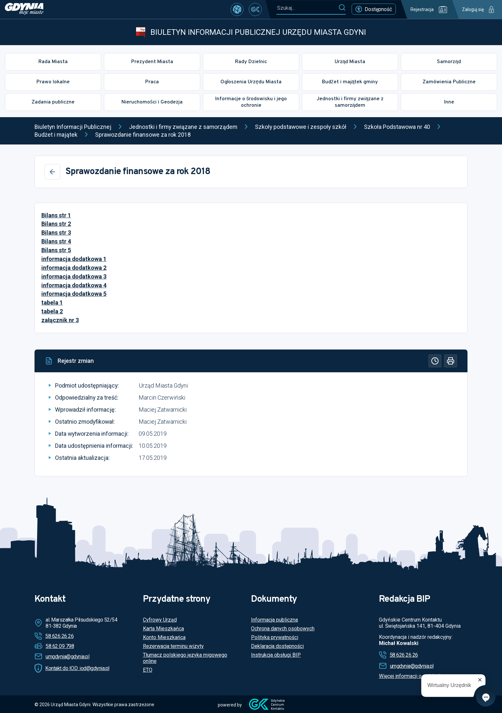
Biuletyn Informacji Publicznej (73, 126)
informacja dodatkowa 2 (73, 267)
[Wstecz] (52, 172)
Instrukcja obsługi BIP (276, 655)
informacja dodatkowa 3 (73, 276)
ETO (147, 670)
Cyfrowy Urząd (160, 620)
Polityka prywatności (274, 637)
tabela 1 (52, 302)
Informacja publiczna (274, 620)
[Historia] (434, 360)
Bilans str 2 (56, 223)
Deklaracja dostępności (277, 646)
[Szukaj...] (307, 8)
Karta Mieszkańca (163, 628)
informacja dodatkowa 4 (73, 285)
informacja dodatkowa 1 (73, 258)
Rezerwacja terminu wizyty (173, 646)
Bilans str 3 (56, 232)
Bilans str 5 (56, 250)
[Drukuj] (450, 360)
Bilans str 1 (56, 215)
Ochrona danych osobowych (282, 628)
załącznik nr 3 (60, 320)
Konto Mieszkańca (164, 637)
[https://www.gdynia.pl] (24, 9)
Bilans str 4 (56, 241)
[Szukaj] (342, 8)
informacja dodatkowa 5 (73, 293)
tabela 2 (52, 311)
